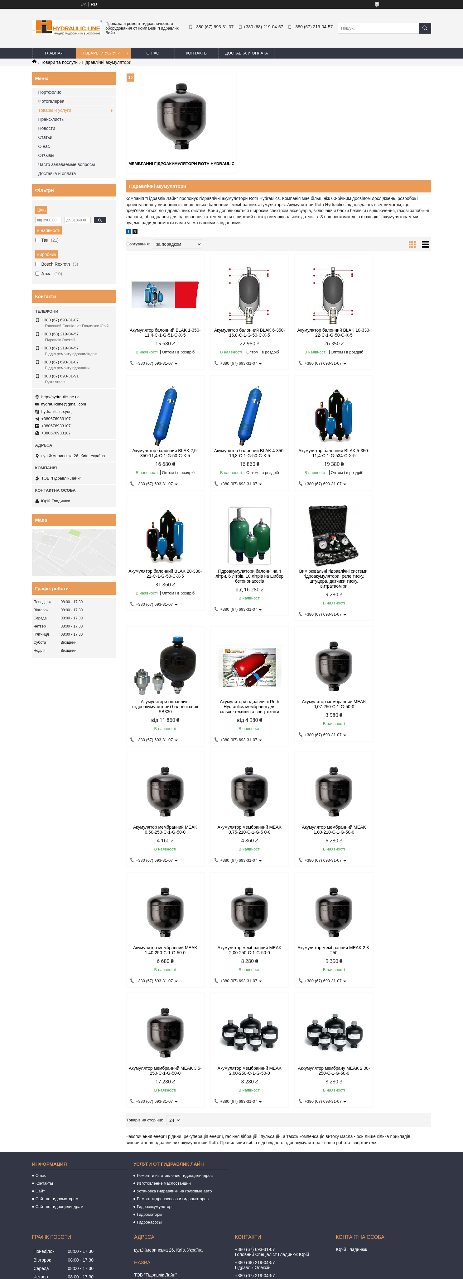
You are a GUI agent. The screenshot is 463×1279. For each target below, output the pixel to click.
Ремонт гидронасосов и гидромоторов (173, 1078)
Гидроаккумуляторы (155, 1085)
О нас (153, 53)
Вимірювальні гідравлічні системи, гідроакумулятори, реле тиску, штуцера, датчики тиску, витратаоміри (161, 583)
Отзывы (46, 155)
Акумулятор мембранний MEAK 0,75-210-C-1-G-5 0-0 (239, 709)
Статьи (45, 137)
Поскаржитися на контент (227, 1273)
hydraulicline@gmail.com (63, 404)
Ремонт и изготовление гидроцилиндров (175, 1054)
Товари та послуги (59, 62)
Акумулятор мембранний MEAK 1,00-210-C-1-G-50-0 (317, 709)
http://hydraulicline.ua (60, 397)
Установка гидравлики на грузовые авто (174, 1070)
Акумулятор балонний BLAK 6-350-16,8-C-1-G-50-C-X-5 (239, 332)
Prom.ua (260, 1267)
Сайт (40, 1070)
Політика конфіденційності (275, 1273)
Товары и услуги (102, 53)
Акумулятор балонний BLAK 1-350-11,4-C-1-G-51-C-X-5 (162, 332)
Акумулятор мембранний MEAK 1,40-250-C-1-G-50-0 (395, 709)
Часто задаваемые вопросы (66, 164)
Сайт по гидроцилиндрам (59, 1085)
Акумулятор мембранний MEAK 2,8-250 (239, 829)
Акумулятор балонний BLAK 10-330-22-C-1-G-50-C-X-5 (317, 332)
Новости (46, 128)
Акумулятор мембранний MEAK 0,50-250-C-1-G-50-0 (162, 709)
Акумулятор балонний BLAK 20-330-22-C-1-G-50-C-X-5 (317, 453)
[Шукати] (425, 28)
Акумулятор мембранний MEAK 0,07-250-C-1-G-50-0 (395, 578)
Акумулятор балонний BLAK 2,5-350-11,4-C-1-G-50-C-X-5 (394, 332)
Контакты (197, 53)
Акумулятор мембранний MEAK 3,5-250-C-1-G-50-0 (317, 829)
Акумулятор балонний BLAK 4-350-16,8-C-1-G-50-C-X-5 (162, 453)
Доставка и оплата (246, 53)
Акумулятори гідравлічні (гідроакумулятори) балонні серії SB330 (239, 580)
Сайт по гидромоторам (57, 1078)
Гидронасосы (149, 1101)
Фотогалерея (51, 101)
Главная (54, 53)
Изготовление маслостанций (164, 1062)
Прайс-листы (51, 119)
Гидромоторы (149, 1093)
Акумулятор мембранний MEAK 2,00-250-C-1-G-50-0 (162, 829)
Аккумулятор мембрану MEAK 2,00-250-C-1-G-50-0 (161, 950)
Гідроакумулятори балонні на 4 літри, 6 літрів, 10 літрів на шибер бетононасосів (394, 455)
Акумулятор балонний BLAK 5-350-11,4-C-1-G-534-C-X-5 (239, 453)
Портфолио (50, 92)
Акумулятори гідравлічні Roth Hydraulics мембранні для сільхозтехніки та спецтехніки (317, 580)
